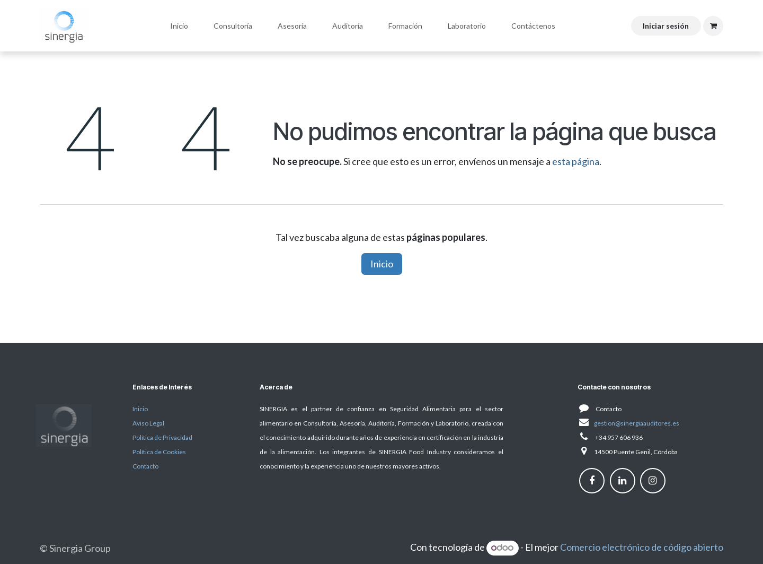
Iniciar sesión (666, 25)
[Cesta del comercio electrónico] (713, 26)
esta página (575, 161)
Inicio (381, 264)
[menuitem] (179, 26)
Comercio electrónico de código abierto (641, 547)
